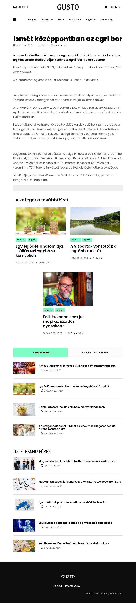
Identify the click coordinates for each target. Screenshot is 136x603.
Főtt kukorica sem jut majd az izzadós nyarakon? (63, 321)
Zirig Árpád (77, 333)
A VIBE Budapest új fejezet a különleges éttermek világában (77, 366)
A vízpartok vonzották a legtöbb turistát (93, 248)
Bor (60, 19)
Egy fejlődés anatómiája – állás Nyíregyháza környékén (39, 251)
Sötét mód (115, 7)
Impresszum (72, 585)
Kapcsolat (107, 19)
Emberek (74, 19)
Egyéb (89, 19)
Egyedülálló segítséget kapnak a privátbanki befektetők (75, 523)
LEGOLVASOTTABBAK (95, 352)
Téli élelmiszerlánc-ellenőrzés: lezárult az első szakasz (74, 543)
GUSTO (20, 239)
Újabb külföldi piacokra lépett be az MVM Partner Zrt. (73, 502)
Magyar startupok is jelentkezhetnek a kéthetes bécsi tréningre (80, 481)
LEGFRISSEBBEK (40, 352)
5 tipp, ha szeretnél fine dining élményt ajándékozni (72, 407)
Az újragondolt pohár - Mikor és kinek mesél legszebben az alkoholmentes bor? (77, 427)
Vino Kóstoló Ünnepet (44, 55)
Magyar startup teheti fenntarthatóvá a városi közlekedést (77, 461)
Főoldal (32, 19)
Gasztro (46, 19)
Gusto (45, 262)
